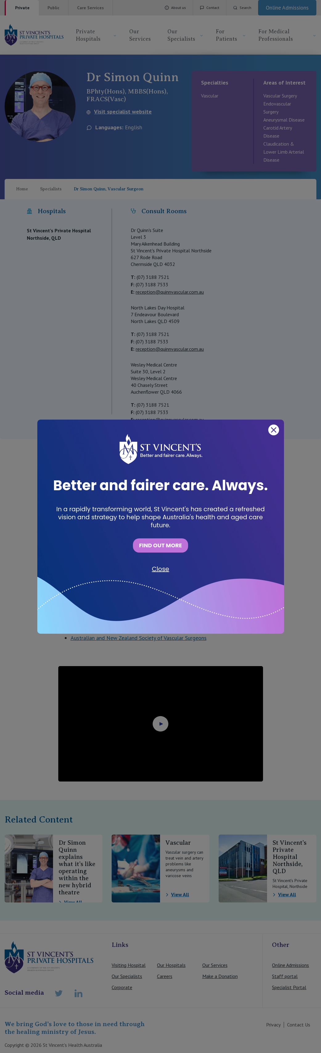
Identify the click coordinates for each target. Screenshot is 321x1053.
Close (160, 569)
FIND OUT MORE (160, 545)
